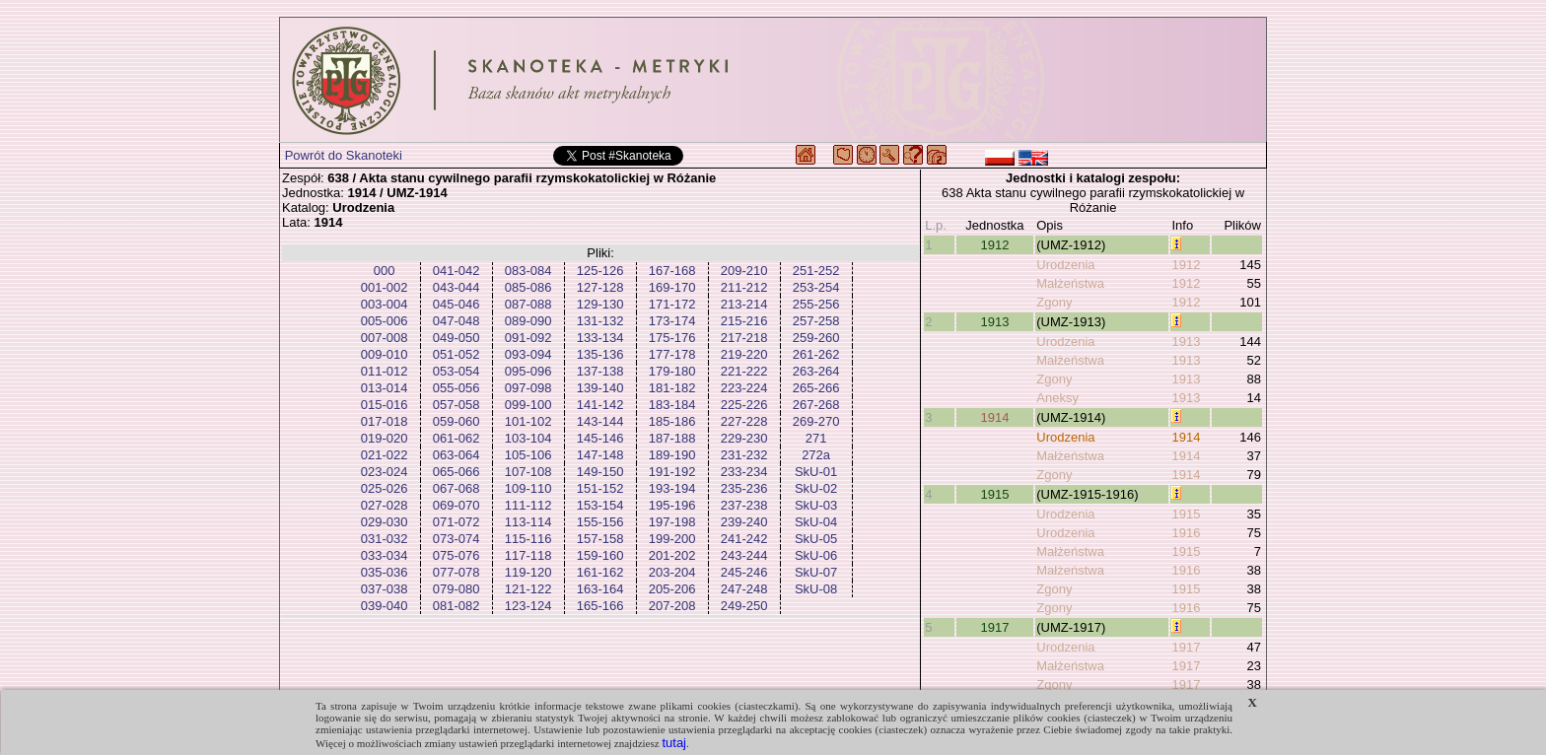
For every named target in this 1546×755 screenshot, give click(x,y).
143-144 (600, 421)
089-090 (528, 320)
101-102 (528, 421)
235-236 (744, 488)
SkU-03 (816, 505)
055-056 (456, 387)
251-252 (816, 270)
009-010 (384, 354)
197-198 (672, 522)
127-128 (600, 287)
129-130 (600, 304)
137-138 (600, 371)
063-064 (456, 454)
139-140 (600, 387)
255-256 (816, 304)
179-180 (672, 371)
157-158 (600, 538)
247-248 (744, 589)
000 (384, 270)
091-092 (528, 337)
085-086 (528, 287)
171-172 (672, 304)
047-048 (456, 320)
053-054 (456, 371)
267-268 (816, 404)
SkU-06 (816, 555)
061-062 (456, 438)
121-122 (528, 589)
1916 (1185, 532)
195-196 (672, 505)
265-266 (816, 387)
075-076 (456, 555)
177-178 (672, 354)
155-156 (600, 522)
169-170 (672, 287)
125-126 (600, 270)
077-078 (456, 572)
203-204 (672, 572)
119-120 (528, 572)
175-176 (672, 337)
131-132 (600, 320)
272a (816, 454)
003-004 (384, 304)
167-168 (672, 270)
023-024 (384, 471)
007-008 (384, 337)
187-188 (672, 438)
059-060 (456, 421)
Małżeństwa (1070, 283)
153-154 (600, 505)
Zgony (1054, 302)
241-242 (744, 538)
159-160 (600, 555)
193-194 (672, 488)
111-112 (528, 505)
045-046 (456, 304)
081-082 (456, 605)
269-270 (816, 421)
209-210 (744, 270)
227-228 (744, 421)
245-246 (744, 572)
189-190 (672, 454)
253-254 (816, 287)
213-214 (744, 304)
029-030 (384, 522)
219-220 (744, 354)
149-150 (600, 471)
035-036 (384, 572)
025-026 (384, 488)
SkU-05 (816, 538)
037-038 (384, 589)
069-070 (456, 505)
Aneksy (1057, 397)
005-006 (384, 320)
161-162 (600, 572)
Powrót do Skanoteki (343, 155)
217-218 (744, 337)
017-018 (384, 421)
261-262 (816, 354)
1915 (994, 494)
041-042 (456, 270)
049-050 (456, 337)
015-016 (384, 404)
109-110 (528, 488)
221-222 (744, 371)
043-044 (456, 287)
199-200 (672, 538)
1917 (994, 627)
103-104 (528, 438)
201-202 (672, 555)
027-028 (384, 505)
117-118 (528, 555)
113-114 (528, 522)
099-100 (528, 404)
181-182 (672, 387)
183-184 (672, 404)
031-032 (384, 538)
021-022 (384, 454)
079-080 (456, 589)
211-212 (744, 287)
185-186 (672, 421)
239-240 (744, 522)
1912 (994, 245)
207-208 (672, 605)
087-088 (528, 304)
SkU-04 (816, 522)
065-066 (456, 471)
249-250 (744, 605)
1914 (994, 417)
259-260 (816, 337)
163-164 (600, 589)
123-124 (528, 605)
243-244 (744, 555)
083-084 (528, 270)
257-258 (816, 320)
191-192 (672, 471)
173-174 (672, 320)
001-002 (384, 287)
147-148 (600, 454)
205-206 (672, 589)
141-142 (600, 404)
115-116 (528, 538)
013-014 (384, 387)
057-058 (456, 404)
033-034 (384, 555)
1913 (994, 321)
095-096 (528, 371)
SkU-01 (816, 471)
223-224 (744, 387)
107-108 (528, 471)
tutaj (674, 742)
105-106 (528, 454)
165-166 (600, 605)
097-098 (528, 387)
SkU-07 (816, 572)
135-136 (600, 354)
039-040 (384, 605)
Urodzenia (1065, 264)
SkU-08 (816, 589)
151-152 (600, 488)
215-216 (744, 320)
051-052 (456, 354)
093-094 (528, 354)
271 (816, 438)
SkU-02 (816, 488)
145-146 (600, 438)
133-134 (600, 337)
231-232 (744, 454)
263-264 (816, 371)
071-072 (456, 522)
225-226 (744, 404)
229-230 (744, 438)
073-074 (456, 538)
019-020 (384, 438)
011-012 (384, 371)
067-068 (456, 488)
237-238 (744, 505)
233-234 (744, 471)
